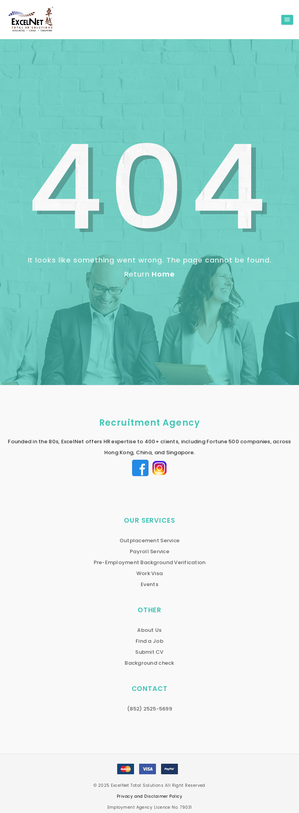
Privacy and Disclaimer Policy (149, 796)
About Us (149, 630)
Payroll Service (149, 551)
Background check (149, 663)
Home (163, 274)
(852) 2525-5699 (149, 708)
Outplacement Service (149, 540)
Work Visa (149, 573)
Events (149, 584)
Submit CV (149, 652)
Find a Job (149, 641)
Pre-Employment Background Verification (150, 562)
